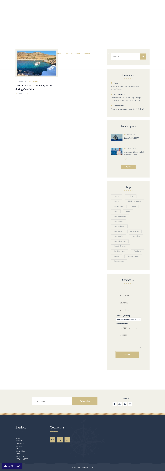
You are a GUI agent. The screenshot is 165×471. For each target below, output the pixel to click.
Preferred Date (128, 340)
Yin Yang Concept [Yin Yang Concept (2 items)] (133, 256)
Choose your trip (128, 318)
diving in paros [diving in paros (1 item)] (118, 206)
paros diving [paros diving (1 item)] (134, 231)
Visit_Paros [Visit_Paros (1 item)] (137, 251)
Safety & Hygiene (21, 459)
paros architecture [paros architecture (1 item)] (120, 216)
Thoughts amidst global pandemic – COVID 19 (127, 109)
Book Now (14, 466)
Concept (18, 438)
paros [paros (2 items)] (134, 206)
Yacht (17, 448)
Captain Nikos (20, 451)
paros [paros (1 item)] (115, 211)
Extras (17, 454)
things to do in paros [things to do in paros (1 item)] (120, 246)
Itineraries (18, 446)
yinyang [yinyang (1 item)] (116, 256)
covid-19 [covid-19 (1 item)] (116, 196)
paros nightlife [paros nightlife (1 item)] (118, 236)
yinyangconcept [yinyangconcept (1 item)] (119, 261)
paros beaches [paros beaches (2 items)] (118, 221)
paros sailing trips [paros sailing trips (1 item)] (119, 241)
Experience (19, 443)
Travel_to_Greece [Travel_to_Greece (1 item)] (119, 251)
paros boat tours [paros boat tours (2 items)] (119, 226)
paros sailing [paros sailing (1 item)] (136, 236)
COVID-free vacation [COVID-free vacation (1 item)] (134, 201)
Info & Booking (20, 456)
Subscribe (85, 401)
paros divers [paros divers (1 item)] (118, 231)
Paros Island (19, 441)
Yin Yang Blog (33, 81)
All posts (128, 167)
